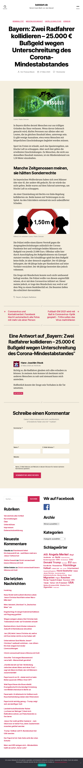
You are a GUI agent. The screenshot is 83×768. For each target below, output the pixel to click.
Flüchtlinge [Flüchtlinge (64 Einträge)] (69, 565)
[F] (61, 507)
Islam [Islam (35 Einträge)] (75, 571)
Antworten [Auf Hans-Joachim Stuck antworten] (18, 393)
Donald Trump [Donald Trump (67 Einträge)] (52, 562)
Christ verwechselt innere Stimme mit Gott (22, 653)
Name (16, 447)
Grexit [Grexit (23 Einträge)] (64, 568)
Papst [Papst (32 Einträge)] (58, 578)
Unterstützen (9, 525)
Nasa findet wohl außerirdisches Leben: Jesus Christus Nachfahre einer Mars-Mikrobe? (20, 597)
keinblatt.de (41, 5)
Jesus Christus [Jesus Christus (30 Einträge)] (48, 573)
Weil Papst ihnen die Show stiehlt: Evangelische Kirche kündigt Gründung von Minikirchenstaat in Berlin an (20, 687)
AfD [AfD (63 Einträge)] (45, 554)
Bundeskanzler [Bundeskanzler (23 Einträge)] (65, 557)
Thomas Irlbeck (28, 72)
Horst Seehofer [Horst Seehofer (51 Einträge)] (64, 570)
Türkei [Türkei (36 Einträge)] (52, 583)
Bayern (18, 297)
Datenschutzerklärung (13, 530)
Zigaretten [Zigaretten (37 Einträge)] (47, 587)
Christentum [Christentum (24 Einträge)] (64, 560)
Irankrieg (7, 590)
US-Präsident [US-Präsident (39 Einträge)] (61, 583)
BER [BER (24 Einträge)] (53, 557)
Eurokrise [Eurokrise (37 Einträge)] (47, 566)
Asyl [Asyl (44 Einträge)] (71, 555)
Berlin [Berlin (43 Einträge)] (57, 557)
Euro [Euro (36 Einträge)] (74, 563)
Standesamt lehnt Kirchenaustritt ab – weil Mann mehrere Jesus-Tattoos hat (20, 553)
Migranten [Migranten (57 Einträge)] (49, 577)
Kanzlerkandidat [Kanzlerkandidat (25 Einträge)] (60, 573)
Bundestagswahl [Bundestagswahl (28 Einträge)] (49, 560)
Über (6, 522)
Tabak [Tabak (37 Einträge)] (46, 583)
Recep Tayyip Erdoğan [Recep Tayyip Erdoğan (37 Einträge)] (52, 580)
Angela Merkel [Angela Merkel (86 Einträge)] (59, 554)
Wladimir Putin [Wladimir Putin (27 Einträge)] (65, 585)
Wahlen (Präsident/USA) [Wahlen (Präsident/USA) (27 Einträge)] (51, 585)
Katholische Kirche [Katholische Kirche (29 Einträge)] (49, 575)
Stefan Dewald (10, 560)
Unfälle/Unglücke (53, 21)
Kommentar (18, 428)
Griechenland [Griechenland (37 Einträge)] (73, 568)
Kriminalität (18, 21)
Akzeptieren (42, 765)
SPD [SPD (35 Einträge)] (72, 580)
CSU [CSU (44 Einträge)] (71, 559)
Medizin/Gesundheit (34, 21)
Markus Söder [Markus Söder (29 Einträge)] (62, 575)
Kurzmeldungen (10, 519)
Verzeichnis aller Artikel (14, 516)
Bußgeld (25, 297)
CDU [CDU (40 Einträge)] (58, 560)
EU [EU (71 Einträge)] (70, 562)
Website (16, 457)
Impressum (8, 527)
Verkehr (66, 21)
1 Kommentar (60, 72)
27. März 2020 (45, 72)
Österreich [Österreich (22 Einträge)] (56, 587)
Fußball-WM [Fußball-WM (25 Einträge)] (55, 568)
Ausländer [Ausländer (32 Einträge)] (47, 557)
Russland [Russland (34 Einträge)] (66, 580)
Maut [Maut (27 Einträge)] (70, 575)
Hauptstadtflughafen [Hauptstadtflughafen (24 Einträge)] (49, 571)
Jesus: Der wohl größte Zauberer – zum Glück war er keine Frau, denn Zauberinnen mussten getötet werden (21, 723)
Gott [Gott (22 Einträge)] (61, 568)
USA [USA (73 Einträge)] (71, 582)
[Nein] (81, 763)
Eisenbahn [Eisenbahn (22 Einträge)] (64, 563)
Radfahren (32, 297)
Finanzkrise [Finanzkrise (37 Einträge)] (57, 566)
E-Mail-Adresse (48, 447)
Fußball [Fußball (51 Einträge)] (47, 568)
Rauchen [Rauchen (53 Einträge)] (65, 577)
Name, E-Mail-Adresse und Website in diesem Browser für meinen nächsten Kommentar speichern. (39, 468)
